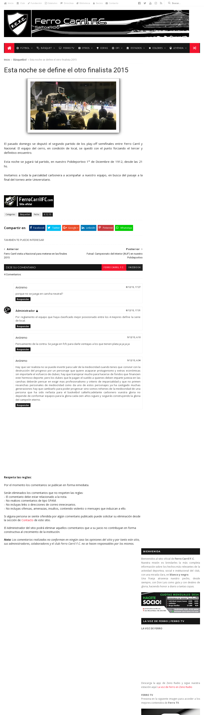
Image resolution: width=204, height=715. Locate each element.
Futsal (190, 283)
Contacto (112, 3)
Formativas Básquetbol (20, 592)
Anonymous (91, 651)
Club (21, 3)
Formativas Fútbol (49, 592)
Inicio (9, 3)
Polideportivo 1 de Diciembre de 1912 (28, 603)
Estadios (133, 48)
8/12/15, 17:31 (126, 320)
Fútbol (22, 48)
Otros (83, 48)
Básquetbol (19, 60)
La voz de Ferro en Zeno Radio (175, 197)
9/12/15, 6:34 (126, 370)
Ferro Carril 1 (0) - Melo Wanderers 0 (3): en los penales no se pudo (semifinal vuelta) (110, 583)
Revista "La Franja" (17, 615)
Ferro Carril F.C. (106, 277)
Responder (23, 308)
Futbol (151, 283)
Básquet (43, 48)
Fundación (35, 3)
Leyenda (176, 48)
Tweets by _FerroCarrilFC (157, 274)
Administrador (25, 320)
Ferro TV (66, 48)
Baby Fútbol (13, 580)
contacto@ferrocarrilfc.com (165, 595)
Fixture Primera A (49, 586)
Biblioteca (83, 3)
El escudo (95, 611)
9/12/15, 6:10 (126, 347)
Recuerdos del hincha (43, 609)
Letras (58, 598)
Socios (98, 3)
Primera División (16, 609)
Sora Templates (61, 710)
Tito (86, 689)
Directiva (67, 3)
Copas (101, 48)
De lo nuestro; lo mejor (20, 586)
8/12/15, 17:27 (126, 297)
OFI (115, 48)
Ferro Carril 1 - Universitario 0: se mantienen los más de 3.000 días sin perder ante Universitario (109, 599)
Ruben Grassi (40, 615)
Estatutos (51, 3)
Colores (155, 48)
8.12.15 (47, 224)
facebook (127, 277)
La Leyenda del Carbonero (34, 598)
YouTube (172, 394)
